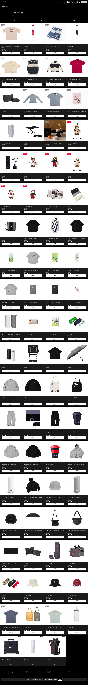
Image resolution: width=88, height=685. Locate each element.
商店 (58, 2)
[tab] (14, 20)
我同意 (60, 679)
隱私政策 (55, 679)
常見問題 (63, 2)
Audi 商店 (3, 6)
